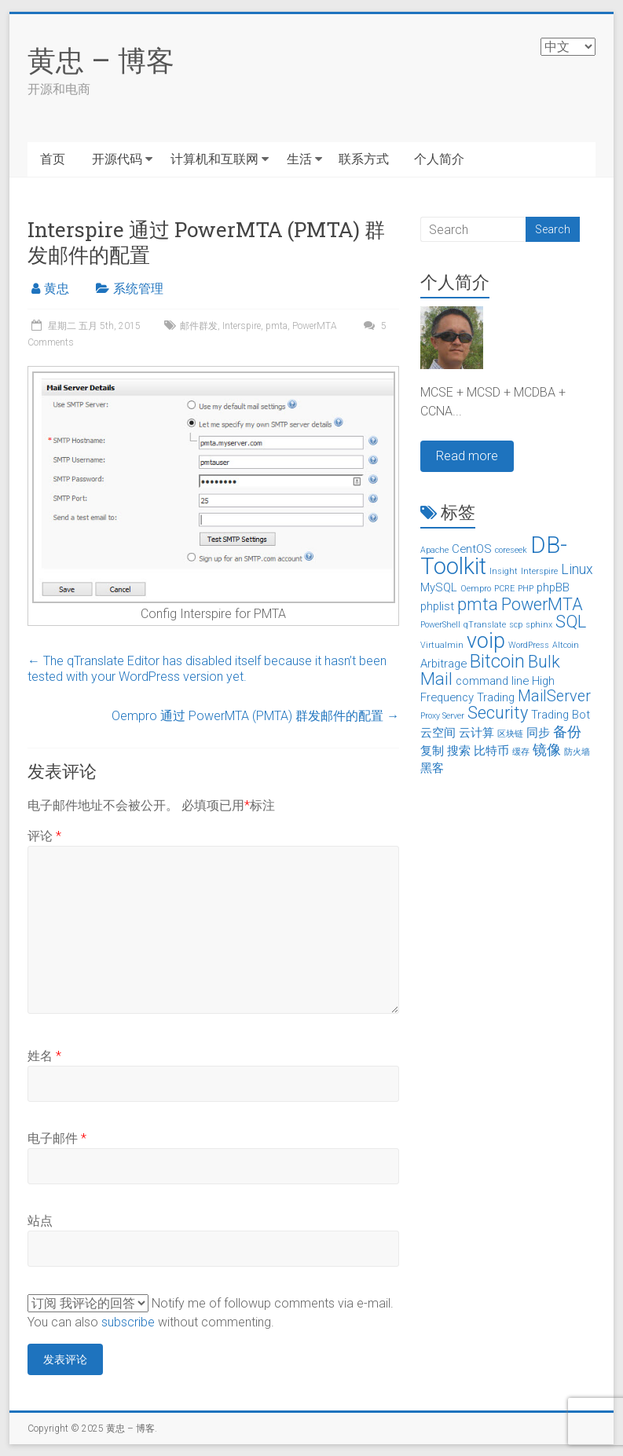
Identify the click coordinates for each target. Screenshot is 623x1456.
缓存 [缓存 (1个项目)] (521, 752)
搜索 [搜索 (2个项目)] (459, 751)
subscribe (128, 1322)
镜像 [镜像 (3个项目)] (547, 750)
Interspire (241, 325)
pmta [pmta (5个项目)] (477, 604)
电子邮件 (56, 1138)
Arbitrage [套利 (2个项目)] (443, 664)
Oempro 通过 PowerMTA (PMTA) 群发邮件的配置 (255, 715)
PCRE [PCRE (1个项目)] (504, 588)
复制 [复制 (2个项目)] (432, 751)
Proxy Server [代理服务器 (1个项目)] (442, 716)
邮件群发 (199, 325)
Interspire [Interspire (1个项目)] (539, 571)
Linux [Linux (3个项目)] (577, 569)
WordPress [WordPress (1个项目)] (528, 645)
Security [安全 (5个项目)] (497, 713)
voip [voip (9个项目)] (486, 640)
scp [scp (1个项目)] (515, 625)
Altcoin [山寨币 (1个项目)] (565, 645)
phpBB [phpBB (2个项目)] (553, 587)
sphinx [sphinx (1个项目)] (539, 625)
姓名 (44, 1055)
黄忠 (56, 288)
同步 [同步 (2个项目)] (538, 733)
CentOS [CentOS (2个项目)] (472, 549)
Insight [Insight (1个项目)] (503, 571)
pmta (277, 325)
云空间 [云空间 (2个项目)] (438, 733)
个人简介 (439, 159)
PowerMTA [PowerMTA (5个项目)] (542, 604)
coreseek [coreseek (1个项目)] (511, 550)
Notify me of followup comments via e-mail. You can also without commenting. (210, 1312)
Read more (467, 455)
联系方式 (364, 159)
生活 (299, 159)
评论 (44, 836)
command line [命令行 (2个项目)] (492, 681)
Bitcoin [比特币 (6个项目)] (497, 661)
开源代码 (117, 159)
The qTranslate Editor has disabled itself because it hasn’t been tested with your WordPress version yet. (207, 668)
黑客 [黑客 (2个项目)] (432, 768)
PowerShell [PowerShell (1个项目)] (440, 625)
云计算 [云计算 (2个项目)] (476, 733)
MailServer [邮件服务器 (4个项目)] (554, 696)
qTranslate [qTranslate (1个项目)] (485, 625)
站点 (40, 1220)
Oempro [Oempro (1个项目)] (475, 588)
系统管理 (138, 288)
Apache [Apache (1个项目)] (434, 550)
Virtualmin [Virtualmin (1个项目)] (442, 645)
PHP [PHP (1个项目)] (525, 588)
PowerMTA (314, 325)
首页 (52, 159)
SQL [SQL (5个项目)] (570, 621)
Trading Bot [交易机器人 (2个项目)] (560, 715)
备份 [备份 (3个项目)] (567, 732)
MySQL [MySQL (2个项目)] (438, 587)
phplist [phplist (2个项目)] (437, 606)
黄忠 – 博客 (100, 60)
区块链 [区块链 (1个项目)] (510, 734)
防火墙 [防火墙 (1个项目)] (577, 752)
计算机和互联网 (214, 159)
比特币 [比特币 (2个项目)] (491, 751)
